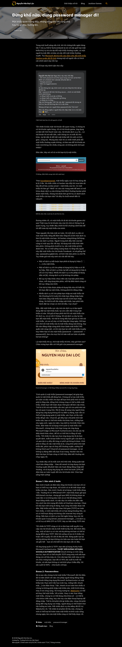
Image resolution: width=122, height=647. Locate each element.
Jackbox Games (95, 3)
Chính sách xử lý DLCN (28, 642)
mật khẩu (47, 622)
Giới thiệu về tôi (71, 3)
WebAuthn (74, 591)
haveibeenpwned (47, 181)
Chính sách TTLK (43, 642)
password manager (60, 622)
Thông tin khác (55, 642)
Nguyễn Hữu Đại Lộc (25, 3)
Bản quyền (15, 642)
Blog (83, 3)
